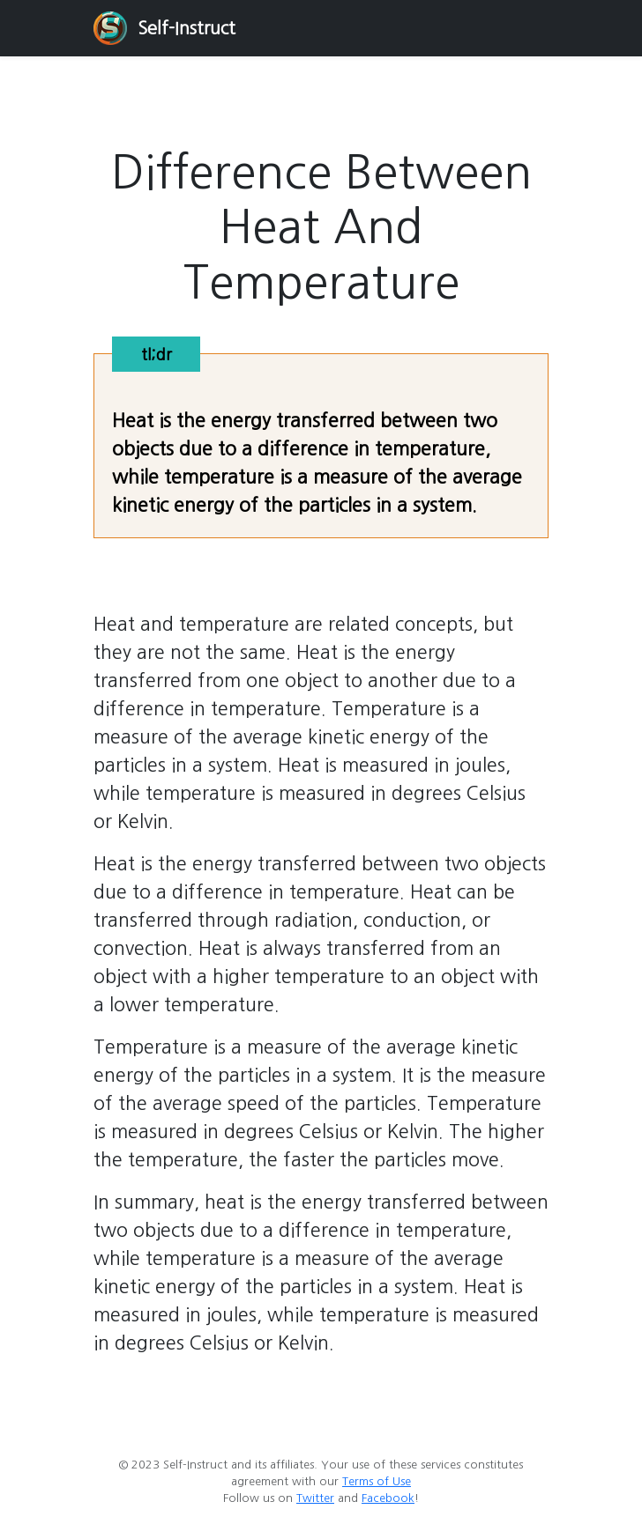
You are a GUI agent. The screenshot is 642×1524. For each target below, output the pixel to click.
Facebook (388, 1498)
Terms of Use (376, 1481)
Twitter (315, 1498)
